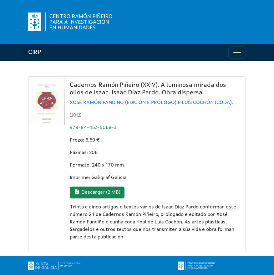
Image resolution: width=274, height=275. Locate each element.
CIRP (34, 52)
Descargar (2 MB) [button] (97, 192)
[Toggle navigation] (237, 52)
